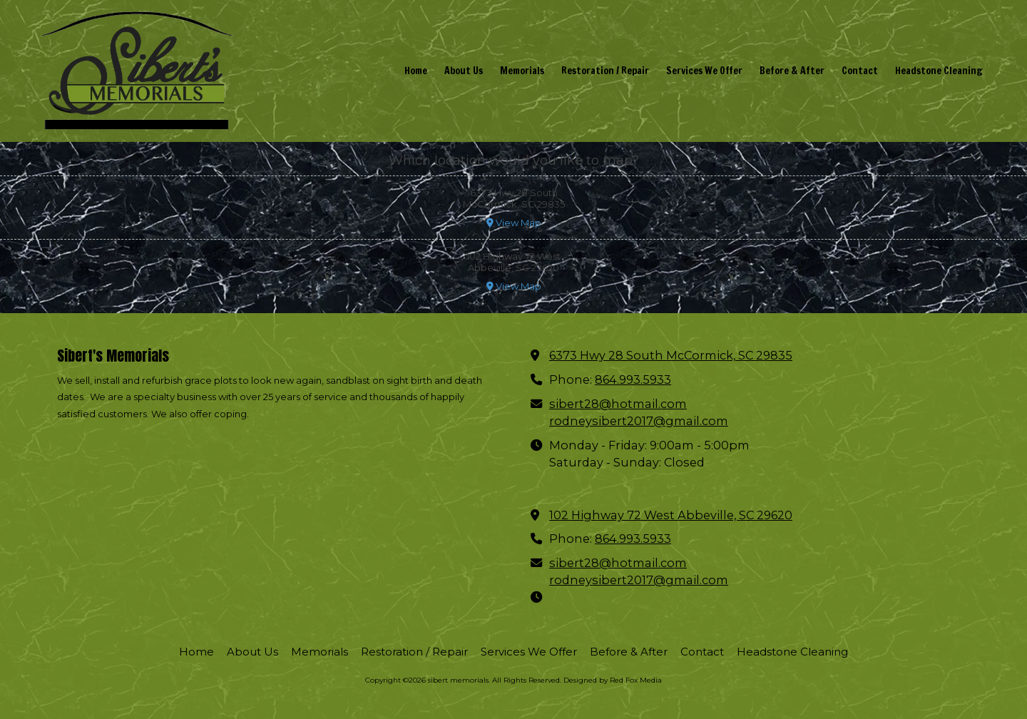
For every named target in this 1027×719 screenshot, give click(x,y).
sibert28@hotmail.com (618, 404)
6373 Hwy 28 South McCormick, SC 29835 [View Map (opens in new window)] (670, 355)
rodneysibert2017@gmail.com (638, 421)
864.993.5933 (633, 379)
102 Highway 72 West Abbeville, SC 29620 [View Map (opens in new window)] (670, 515)
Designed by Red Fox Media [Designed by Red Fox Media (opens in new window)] (612, 680)
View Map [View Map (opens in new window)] (513, 222)
